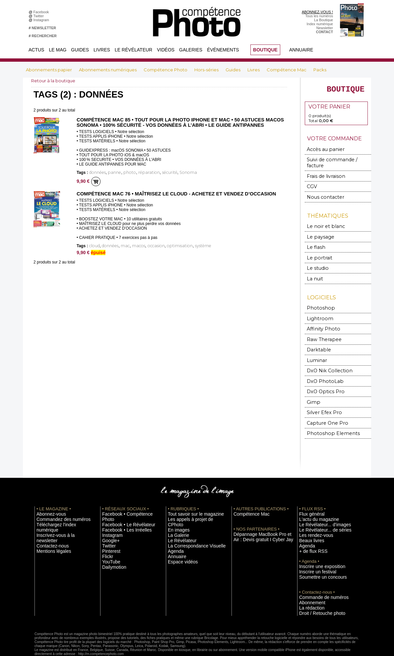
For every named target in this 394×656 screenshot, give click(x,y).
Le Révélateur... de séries (319, 514)
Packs (319, 69)
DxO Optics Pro (322, 379)
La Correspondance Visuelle (190, 524)
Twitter (39, 16)
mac (120, 245)
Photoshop (317, 299)
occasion (146, 245)
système (185, 245)
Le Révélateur (133, 49)
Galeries (190, 49)
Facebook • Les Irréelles (121, 509)
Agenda (174, 529)
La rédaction (309, 589)
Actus (36, 49)
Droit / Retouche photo (317, 594)
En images (176, 509)
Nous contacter (321, 191)
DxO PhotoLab (321, 369)
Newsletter (324, 28)
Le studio (315, 260)
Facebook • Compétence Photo (126, 499)
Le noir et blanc (321, 220)
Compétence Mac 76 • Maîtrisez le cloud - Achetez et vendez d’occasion (171, 193)
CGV (311, 182)
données (96, 172)
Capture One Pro (323, 408)
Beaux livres (308, 524)
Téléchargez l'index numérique (60, 509)
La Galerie (176, 514)
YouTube (109, 539)
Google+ (109, 519)
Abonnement (309, 584)
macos (131, 245)
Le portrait (317, 250)
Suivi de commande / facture (334, 162)
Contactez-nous (48, 519)
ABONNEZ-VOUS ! (317, 12)
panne (110, 172)
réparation (139, 172)
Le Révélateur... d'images (319, 509)
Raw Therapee (321, 329)
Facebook (42, 12)
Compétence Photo (166, 69)
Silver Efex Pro (320, 399)
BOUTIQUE (265, 49)
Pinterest (109, 529)
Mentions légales (49, 524)
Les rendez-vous (312, 519)
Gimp (312, 389)
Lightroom (317, 309)
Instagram (42, 20)
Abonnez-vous (47, 499)
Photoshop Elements (327, 418)
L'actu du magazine (314, 504)
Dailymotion (111, 544)
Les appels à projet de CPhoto (191, 504)
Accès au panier (322, 152)
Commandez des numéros (57, 504)
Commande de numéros (318, 579)
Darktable (316, 339)
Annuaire (301, 49)
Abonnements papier (49, 69)
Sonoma (172, 172)
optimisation (165, 245)
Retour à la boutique (55, 81)
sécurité (157, 172)
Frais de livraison (322, 172)
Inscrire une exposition (317, 549)
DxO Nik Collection (325, 359)
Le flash (314, 240)
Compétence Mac (287, 69)
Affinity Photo (320, 319)
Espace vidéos (179, 539)
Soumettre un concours (317, 559)
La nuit (314, 270)
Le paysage (317, 230)
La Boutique (323, 20)
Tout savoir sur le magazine (189, 499)
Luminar (315, 349)
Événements (223, 49)
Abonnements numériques (108, 69)
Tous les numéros (319, 16)
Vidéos (165, 49)
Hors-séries (207, 69)
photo (123, 172)
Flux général (309, 499)
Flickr (106, 534)
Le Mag (57, 49)
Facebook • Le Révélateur (122, 504)
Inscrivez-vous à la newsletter (59, 514)
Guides (80, 49)
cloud (93, 245)
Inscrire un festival (313, 554)
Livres (102, 49)
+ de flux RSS (310, 534)
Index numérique (320, 24)
